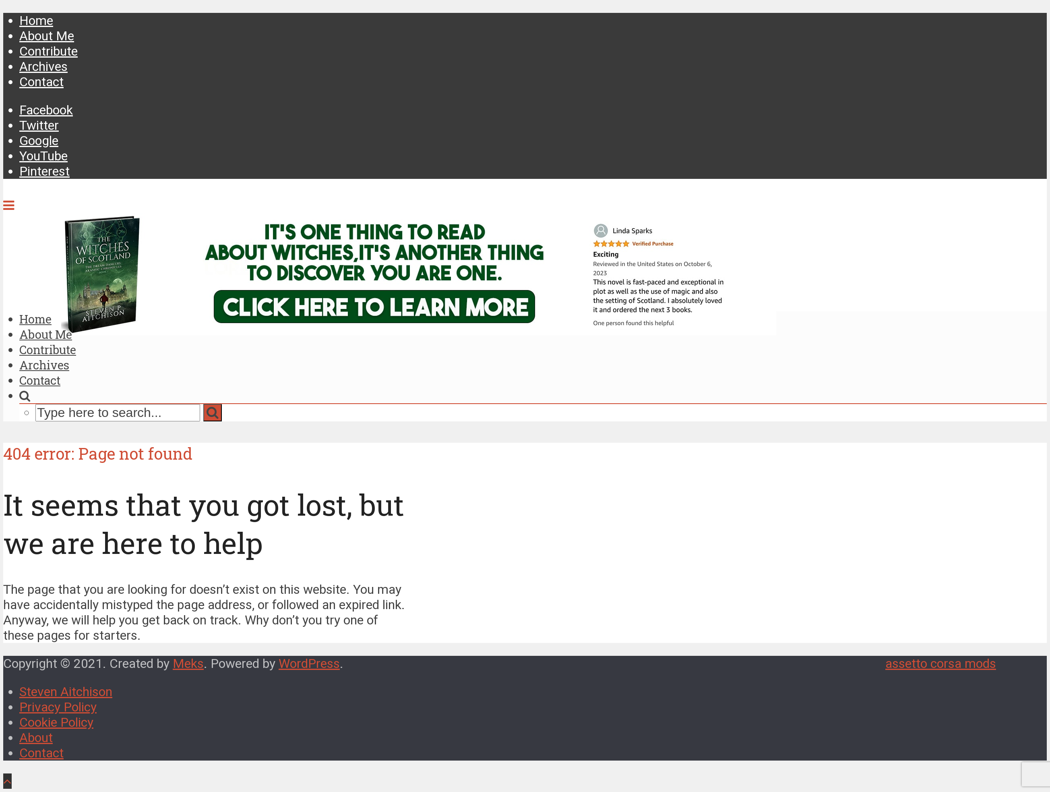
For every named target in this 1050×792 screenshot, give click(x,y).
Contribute (48, 51)
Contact (41, 81)
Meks (188, 663)
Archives (43, 66)
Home (36, 20)
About (36, 737)
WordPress (309, 663)
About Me (46, 36)
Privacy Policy (58, 707)
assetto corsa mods (940, 663)
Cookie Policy (56, 722)
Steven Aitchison (65, 691)
